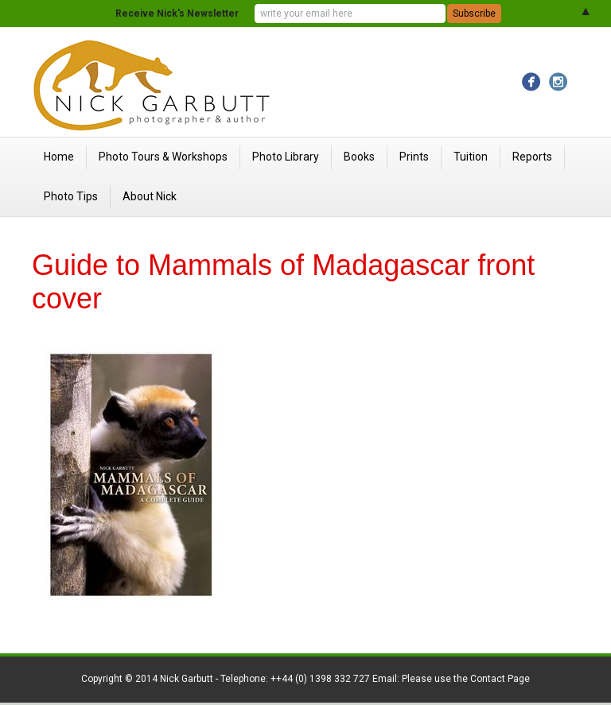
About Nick (150, 196)
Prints (414, 156)
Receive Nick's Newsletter (177, 13)
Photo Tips (71, 196)
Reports (532, 156)
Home (59, 156)
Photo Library (285, 156)
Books (359, 156)
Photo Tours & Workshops (163, 156)
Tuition (470, 156)
